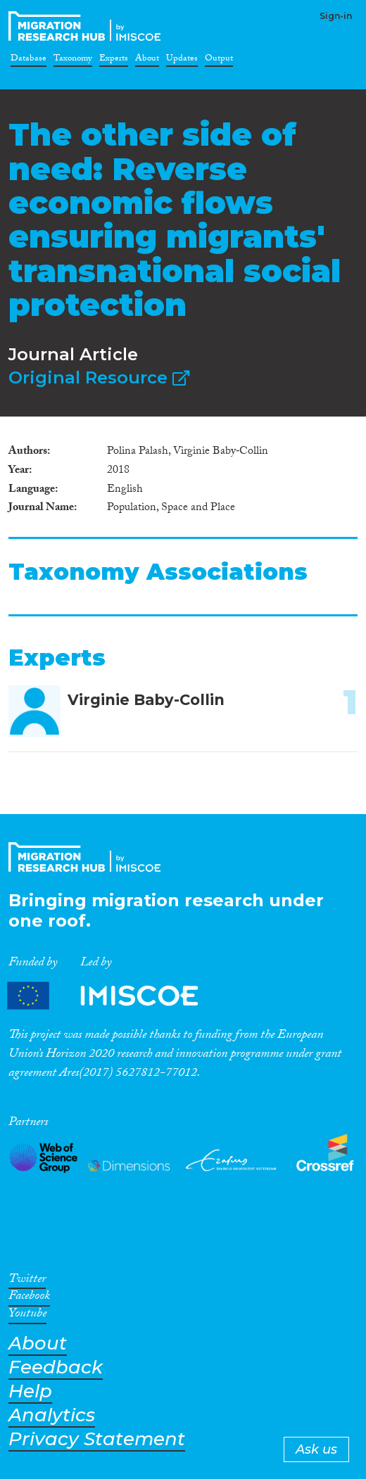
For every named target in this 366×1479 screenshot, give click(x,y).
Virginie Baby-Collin (146, 700)
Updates (182, 60)
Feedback (55, 1367)
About (147, 60)
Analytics (51, 1415)
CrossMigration (87, 26)
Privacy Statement (96, 1439)
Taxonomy (72, 60)
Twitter (27, 1281)
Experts (113, 60)
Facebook (29, 1298)
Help (30, 1391)
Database (28, 60)
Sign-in (336, 16)
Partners (115, 996)
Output (219, 60)
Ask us (316, 1449)
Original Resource (98, 377)
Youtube (27, 1315)
